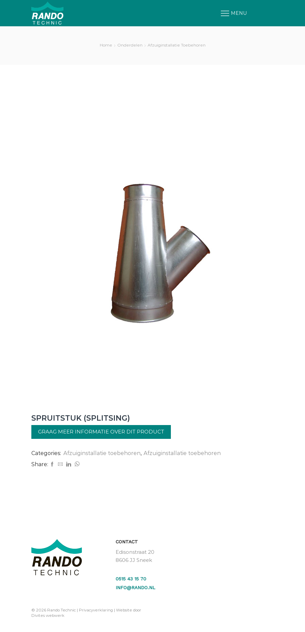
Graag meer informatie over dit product (101, 431)
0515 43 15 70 (131, 578)
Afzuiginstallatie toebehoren (177, 45)
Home (106, 45)
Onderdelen (130, 45)
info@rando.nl (135, 587)
